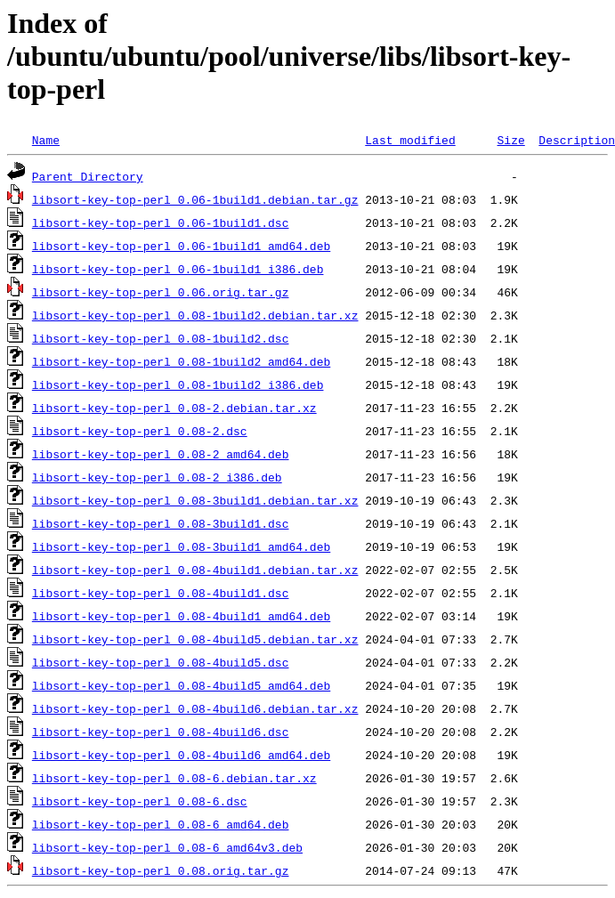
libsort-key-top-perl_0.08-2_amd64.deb (160, 454)
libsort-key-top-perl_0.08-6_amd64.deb (160, 824)
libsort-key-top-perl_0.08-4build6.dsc (160, 732)
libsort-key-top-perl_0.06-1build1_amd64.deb (181, 246)
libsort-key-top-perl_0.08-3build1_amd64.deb (181, 546)
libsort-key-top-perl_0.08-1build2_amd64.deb (181, 361)
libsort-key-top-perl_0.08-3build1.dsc (160, 523)
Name (46, 140)
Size (510, 140)
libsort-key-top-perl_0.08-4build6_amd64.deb (181, 755)
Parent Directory (87, 176)
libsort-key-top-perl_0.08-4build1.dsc (160, 593)
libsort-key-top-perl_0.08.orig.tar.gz (160, 870)
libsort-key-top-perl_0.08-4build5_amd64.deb (181, 685)
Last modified (410, 140)
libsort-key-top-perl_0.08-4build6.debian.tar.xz (195, 708)
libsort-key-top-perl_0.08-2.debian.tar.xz (174, 408)
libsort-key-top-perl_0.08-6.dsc (139, 801)
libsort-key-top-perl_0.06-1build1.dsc (160, 222)
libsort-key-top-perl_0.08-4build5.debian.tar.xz (195, 639)
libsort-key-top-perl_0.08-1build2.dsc (160, 338)
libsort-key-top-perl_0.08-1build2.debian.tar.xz (195, 315)
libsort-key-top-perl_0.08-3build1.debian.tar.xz (195, 500)
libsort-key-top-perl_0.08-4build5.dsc (160, 662)
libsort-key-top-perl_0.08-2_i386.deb (157, 477)
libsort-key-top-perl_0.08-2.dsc (139, 431)
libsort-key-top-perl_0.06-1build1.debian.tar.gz (195, 199)
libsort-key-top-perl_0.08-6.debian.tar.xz (174, 778)
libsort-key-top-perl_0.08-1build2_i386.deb (178, 384)
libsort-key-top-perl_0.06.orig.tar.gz (160, 292)
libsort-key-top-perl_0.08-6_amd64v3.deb (167, 847)
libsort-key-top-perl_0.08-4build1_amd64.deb (181, 616)
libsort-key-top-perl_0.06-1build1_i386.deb (178, 269)
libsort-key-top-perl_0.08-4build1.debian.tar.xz (195, 570)
